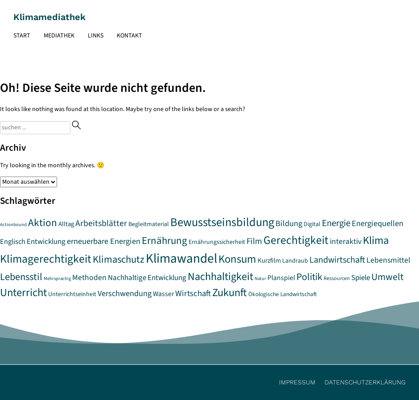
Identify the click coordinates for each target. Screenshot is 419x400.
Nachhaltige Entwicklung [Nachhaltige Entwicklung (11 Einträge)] (147, 277)
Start (21, 35)
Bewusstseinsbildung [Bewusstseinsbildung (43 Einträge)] (222, 222)
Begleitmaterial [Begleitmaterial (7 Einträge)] (148, 224)
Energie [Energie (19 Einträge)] (336, 223)
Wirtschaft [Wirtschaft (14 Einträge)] (193, 293)
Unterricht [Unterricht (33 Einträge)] (23, 293)
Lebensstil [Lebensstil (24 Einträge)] (21, 277)
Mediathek (59, 35)
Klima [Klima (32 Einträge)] (376, 240)
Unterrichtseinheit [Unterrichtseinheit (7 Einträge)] (72, 294)
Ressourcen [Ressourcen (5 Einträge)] (337, 278)
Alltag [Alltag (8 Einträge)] (66, 224)
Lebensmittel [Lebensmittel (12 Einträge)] (388, 260)
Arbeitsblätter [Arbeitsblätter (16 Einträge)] (101, 223)
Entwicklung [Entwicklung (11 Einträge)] (46, 241)
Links (95, 35)
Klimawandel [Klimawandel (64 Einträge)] (181, 258)
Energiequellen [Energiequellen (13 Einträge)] (377, 223)
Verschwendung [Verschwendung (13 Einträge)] (125, 293)
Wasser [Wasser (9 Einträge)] (163, 294)
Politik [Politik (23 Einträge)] (309, 277)
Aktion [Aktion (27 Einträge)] (42, 222)
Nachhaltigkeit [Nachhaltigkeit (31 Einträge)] (220, 277)
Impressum (297, 382)
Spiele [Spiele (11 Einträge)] (360, 277)
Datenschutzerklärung (365, 382)
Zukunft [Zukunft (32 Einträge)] (229, 293)
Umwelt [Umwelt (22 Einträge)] (387, 277)
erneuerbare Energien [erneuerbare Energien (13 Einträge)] (103, 241)
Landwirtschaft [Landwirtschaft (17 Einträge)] (337, 259)
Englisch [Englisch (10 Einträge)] (12, 241)
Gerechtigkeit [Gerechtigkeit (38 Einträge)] (296, 240)
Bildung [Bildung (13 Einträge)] (288, 223)
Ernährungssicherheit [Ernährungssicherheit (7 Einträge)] (217, 242)
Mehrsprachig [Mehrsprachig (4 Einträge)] (57, 278)
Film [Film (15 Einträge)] (254, 241)
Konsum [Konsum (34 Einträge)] (237, 259)
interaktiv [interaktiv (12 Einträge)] (345, 241)
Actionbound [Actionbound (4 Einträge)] (13, 224)
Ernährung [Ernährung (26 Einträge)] (164, 241)
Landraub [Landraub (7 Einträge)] (295, 260)
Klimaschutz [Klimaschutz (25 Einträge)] (118, 259)
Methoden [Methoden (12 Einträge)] (89, 277)
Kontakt (129, 35)
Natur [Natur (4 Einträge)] (260, 278)
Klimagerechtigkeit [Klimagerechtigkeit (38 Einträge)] (45, 259)
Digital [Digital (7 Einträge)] (312, 224)
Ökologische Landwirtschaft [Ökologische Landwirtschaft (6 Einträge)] (282, 294)
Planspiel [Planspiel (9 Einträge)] (281, 278)
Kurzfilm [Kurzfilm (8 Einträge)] (269, 260)
